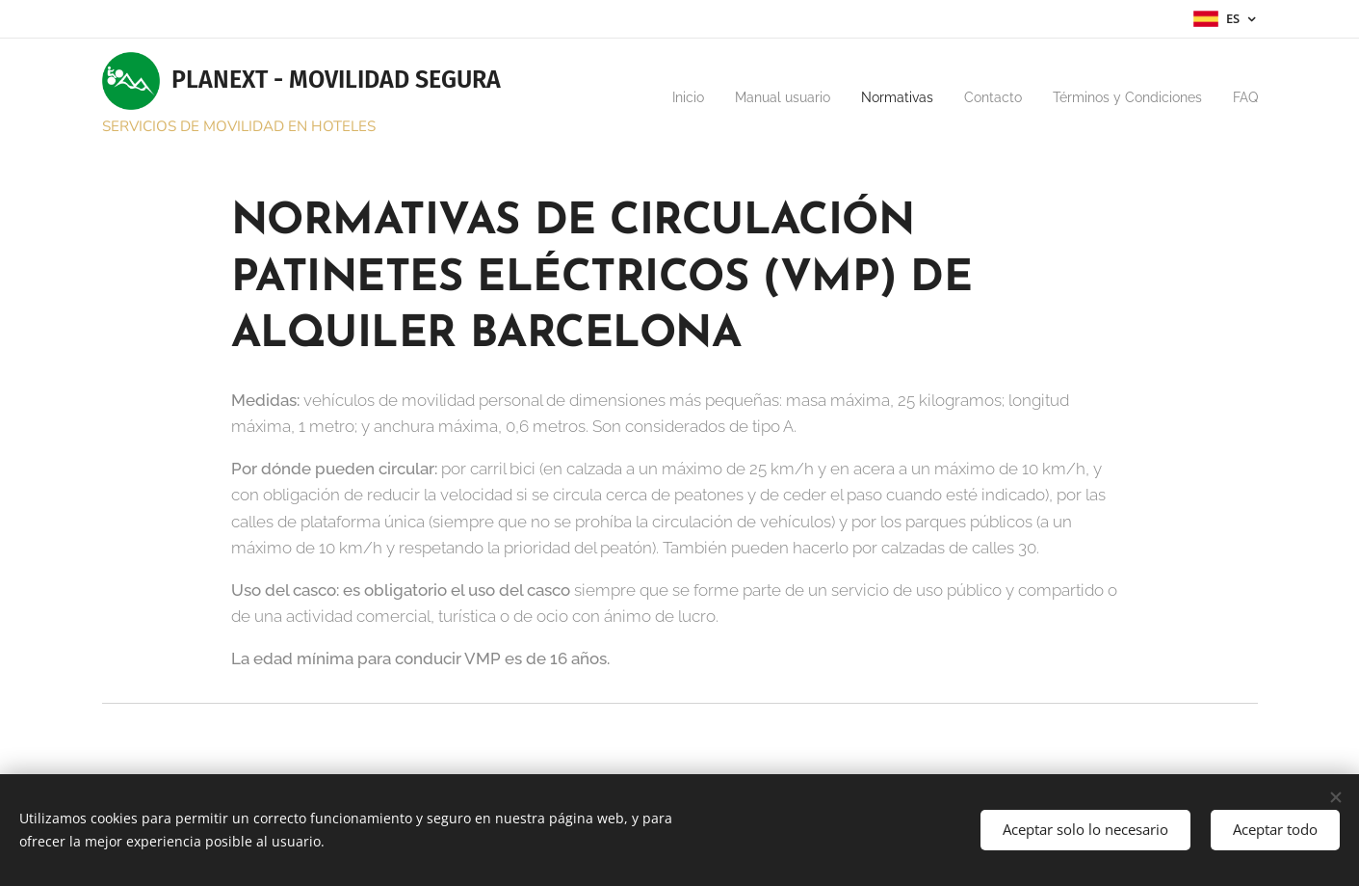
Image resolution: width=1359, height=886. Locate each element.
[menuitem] (608, 97)
